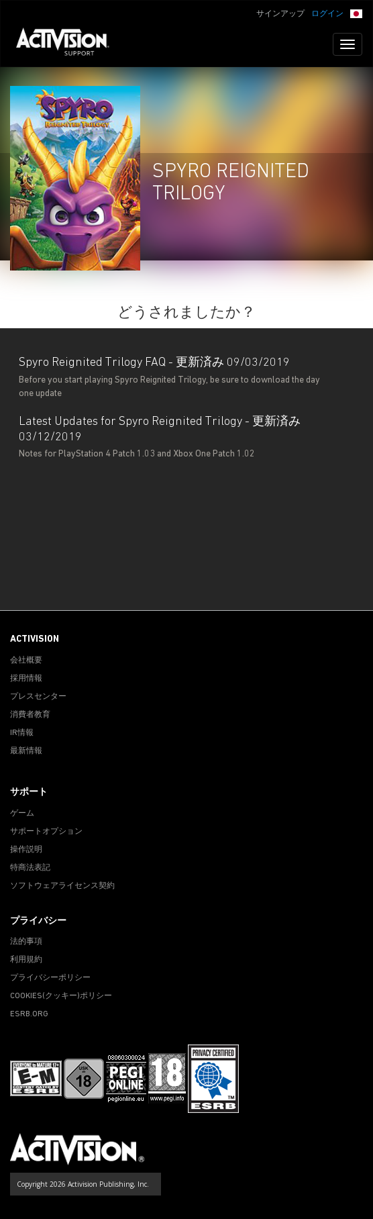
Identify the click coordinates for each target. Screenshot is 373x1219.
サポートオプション (46, 832)
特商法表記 (30, 868)
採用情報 (26, 679)
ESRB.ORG (29, 1014)
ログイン (327, 14)
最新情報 (26, 751)
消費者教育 (30, 715)
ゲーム (22, 814)
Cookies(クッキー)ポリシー (61, 996)
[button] (356, 13)
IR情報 (22, 733)
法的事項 (26, 942)
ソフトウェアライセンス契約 (62, 886)
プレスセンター (38, 697)
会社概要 (26, 660)
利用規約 (26, 960)
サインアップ (280, 14)
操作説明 (26, 850)
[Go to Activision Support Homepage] (69, 44)
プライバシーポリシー (50, 978)
